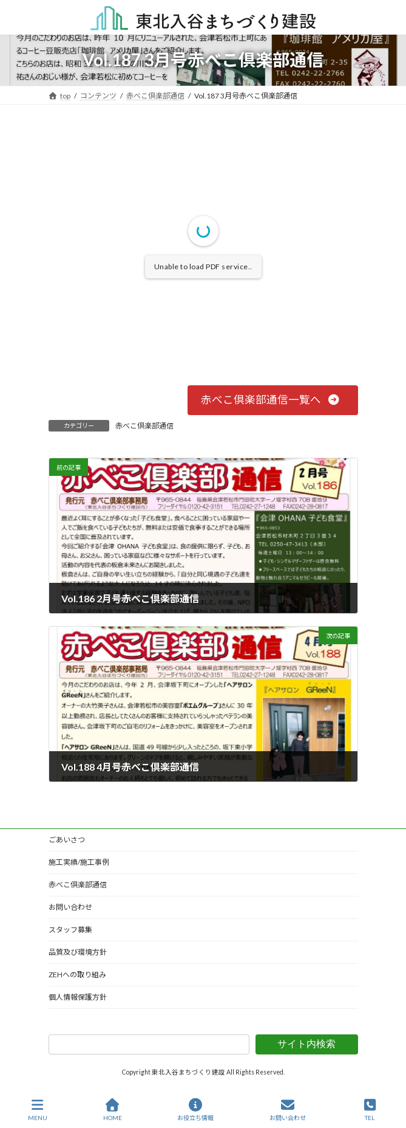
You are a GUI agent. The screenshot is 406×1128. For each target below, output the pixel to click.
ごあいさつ (67, 839)
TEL (370, 1109)
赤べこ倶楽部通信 (144, 425)
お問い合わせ (70, 907)
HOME (112, 1109)
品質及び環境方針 (78, 952)
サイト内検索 (306, 1044)
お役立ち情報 (195, 1109)
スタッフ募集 (70, 929)
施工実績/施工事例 (79, 862)
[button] (273, 400)
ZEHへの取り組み (77, 974)
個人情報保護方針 (78, 997)
